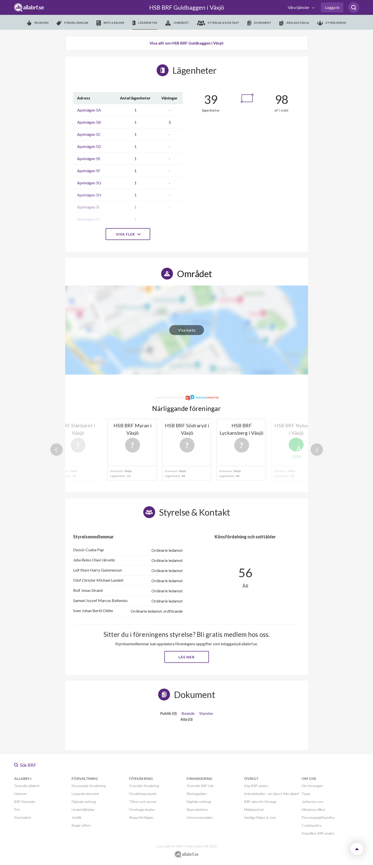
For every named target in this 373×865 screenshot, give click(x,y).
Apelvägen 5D (89, 146)
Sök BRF (25, 765)
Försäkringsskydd (142, 794)
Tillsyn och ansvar (143, 801)
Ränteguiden (197, 794)
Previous (56, 449)
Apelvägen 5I (88, 207)
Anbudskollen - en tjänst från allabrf (271, 794)
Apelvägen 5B (89, 122)
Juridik (77, 817)
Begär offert (81, 825)
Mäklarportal (253, 809)
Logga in (332, 7)
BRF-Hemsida (24, 801)
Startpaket (22, 817)
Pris (17, 809)
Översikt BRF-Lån (200, 786)
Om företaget (312, 786)
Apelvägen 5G (89, 182)
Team (306, 794)
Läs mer (186, 657)
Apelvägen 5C (89, 134)
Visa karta (186, 330)
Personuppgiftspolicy (318, 817)
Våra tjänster (299, 7)
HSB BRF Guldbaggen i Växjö (186, 7)
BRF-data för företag (260, 801)
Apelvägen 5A (89, 110)
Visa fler (128, 234)
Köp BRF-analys (256, 786)
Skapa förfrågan (141, 817)
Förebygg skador (142, 809)
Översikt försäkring (144, 786)
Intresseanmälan (200, 817)
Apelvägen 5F (88, 170)
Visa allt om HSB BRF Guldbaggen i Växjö (186, 43)
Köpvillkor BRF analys (318, 833)
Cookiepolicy (311, 825)
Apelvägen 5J (88, 219)
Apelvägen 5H (89, 194)
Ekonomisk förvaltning (89, 786)
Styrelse (206, 713)
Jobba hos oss (312, 801)
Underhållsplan (83, 809)
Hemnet (20, 794)
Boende (188, 713)
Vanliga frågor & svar (260, 817)
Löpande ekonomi (85, 794)
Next (317, 449)
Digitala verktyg (84, 801)
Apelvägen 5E (88, 158)
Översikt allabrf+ (27, 786)
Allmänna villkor (313, 809)
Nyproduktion (197, 809)
